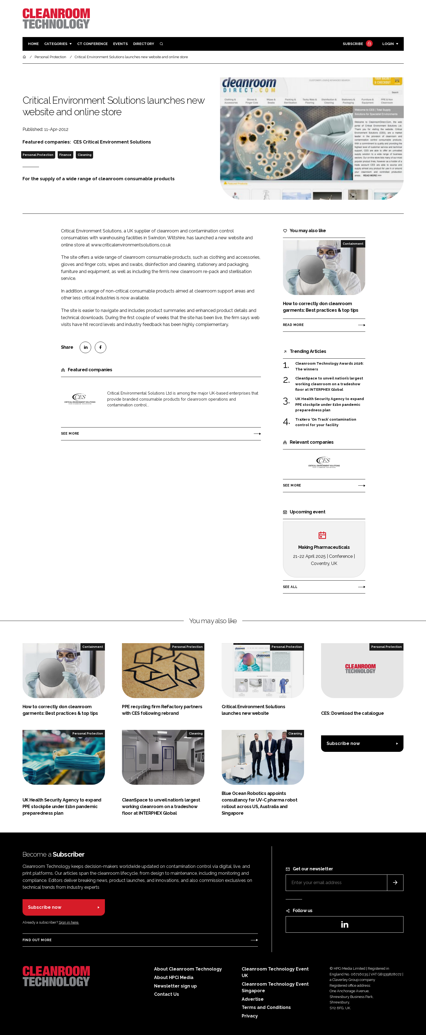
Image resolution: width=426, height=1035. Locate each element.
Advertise (253, 999)
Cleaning (84, 154)
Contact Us (166, 994)
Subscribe (357, 44)
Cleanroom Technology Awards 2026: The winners (329, 366)
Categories (55, 44)
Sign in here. (69, 922)
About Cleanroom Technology (188, 969)
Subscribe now (343, 743)
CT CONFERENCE (92, 44)
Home (33, 44)
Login (388, 44)
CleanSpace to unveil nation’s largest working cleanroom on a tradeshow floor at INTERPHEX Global (329, 384)
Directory (143, 44)
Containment (353, 243)
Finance (65, 154)
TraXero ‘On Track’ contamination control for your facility (325, 422)
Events (120, 44)
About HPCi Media (173, 977)
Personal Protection (38, 154)
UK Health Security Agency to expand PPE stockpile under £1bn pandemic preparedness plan (329, 404)
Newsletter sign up (175, 986)
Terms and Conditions (266, 1007)
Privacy (250, 1016)
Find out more (37, 940)
